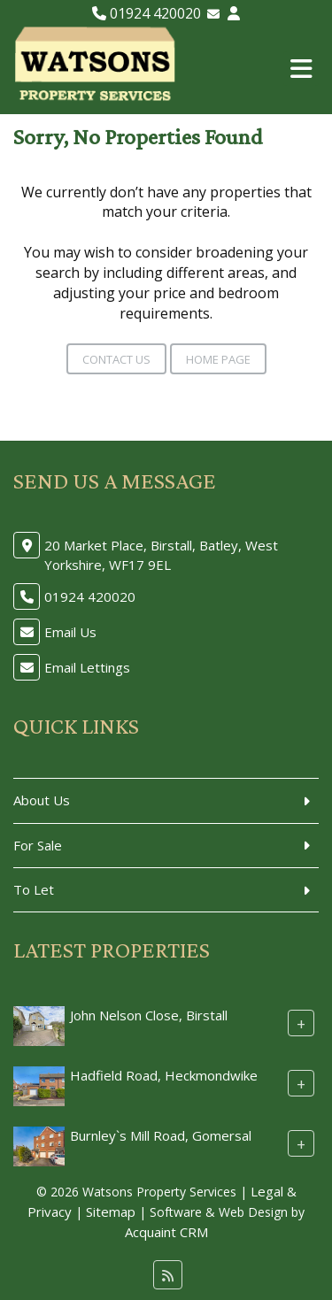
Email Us (70, 632)
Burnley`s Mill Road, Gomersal (160, 1135)
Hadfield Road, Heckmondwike (164, 1075)
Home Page (218, 359)
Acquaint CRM (166, 1232)
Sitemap (110, 1211)
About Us (41, 800)
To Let (33, 889)
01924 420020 (146, 13)
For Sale (37, 845)
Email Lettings (87, 667)
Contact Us (116, 359)
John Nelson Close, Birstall (149, 1015)
